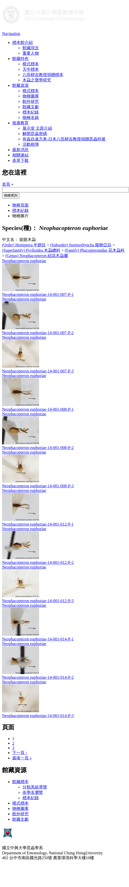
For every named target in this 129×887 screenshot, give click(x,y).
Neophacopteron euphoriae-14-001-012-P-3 (38, 601)
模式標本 (30, 64)
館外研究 (30, 101)
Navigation (11, 33)
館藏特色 (20, 58)
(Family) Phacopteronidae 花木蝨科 (95, 250)
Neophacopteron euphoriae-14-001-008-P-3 (38, 486)
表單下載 (20, 160)
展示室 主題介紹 (37, 128)
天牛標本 (30, 69)
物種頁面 (20, 205)
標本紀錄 (30, 112)
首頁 (6, 184)
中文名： (10, 239)
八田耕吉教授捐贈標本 (42, 74)
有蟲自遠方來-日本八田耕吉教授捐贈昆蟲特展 (63, 139)
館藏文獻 (30, 107)
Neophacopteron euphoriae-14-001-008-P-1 (38, 409)
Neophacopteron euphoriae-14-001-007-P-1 (38, 294)
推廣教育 (20, 123)
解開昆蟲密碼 (34, 133)
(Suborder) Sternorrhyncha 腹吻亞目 (81, 245)
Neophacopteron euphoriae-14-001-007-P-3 (38, 371)
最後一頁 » (22, 758)
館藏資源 (20, 85)
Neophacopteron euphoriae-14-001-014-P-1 (38, 639)
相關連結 (20, 155)
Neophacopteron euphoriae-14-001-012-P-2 (38, 562)
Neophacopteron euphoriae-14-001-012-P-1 (38, 524)
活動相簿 (30, 144)
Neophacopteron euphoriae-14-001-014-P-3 (38, 715)
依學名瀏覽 (32, 792)
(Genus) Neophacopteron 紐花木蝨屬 (36, 255)
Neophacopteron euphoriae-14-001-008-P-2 (38, 447)
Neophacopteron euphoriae (24, 261)
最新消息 (20, 150)
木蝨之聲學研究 (36, 80)
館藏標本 (20, 782)
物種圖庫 (30, 96)
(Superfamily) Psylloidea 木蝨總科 (31, 250)
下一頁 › (19, 752)
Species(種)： (20, 228)
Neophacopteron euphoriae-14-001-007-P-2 (38, 333)
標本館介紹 (22, 42)
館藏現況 (30, 48)
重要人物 (30, 53)
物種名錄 (30, 117)
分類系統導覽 (34, 787)
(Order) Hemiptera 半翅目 (24, 245)
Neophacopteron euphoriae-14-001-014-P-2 (38, 677)
